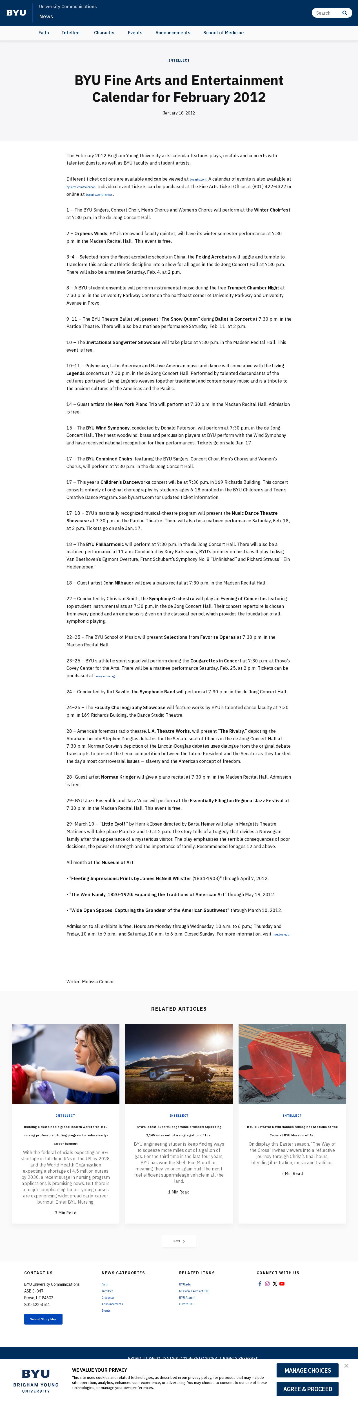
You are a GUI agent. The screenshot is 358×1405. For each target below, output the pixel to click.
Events (135, 32)
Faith (44, 32)
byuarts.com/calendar (115, 186)
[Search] (332, 13)
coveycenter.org (111, 675)
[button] (348, 1369)
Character (104, 32)
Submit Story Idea (53, 1345)
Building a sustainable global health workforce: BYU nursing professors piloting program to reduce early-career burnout (65, 1149)
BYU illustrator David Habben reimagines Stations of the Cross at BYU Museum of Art (292, 1145)
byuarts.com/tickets (153, 194)
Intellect (71, 32)
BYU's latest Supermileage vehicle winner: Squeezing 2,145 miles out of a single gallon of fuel (178, 1145)
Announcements (172, 32)
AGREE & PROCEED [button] (307, 1389)
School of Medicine (223, 32)
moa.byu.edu (79, 941)
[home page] (16, 13)
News (47, 15)
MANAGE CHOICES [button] (307, 1370)
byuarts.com (203, 179)
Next (179, 1265)
